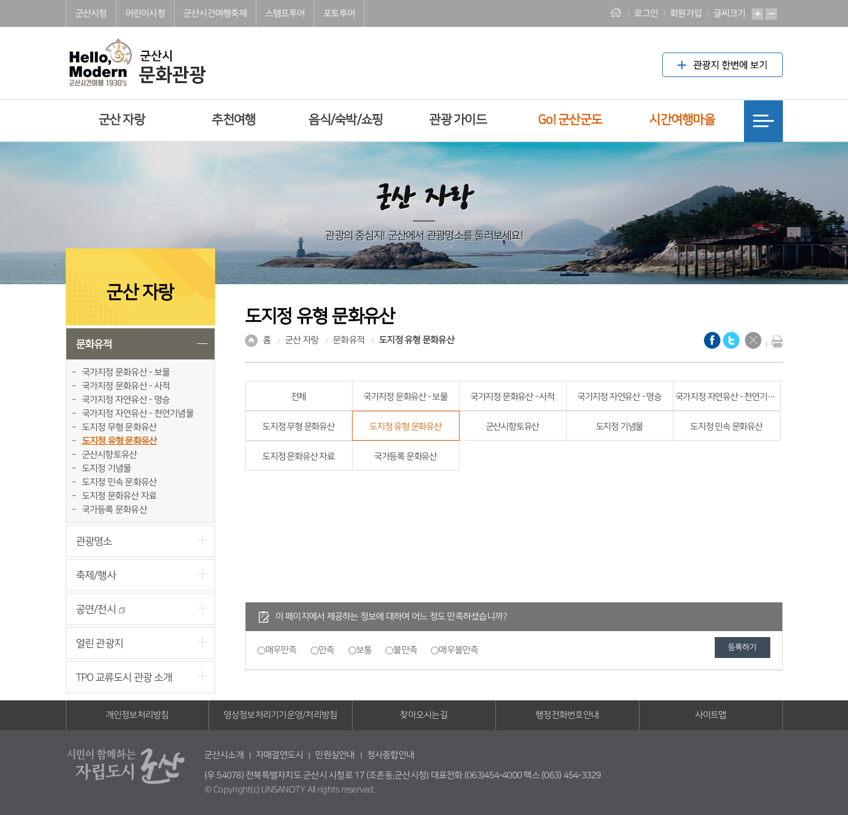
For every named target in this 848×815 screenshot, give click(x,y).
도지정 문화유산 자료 (119, 496)
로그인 (646, 13)
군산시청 (91, 13)
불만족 (405, 650)
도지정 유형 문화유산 (119, 441)
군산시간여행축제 (215, 13)
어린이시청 (145, 13)
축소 (771, 14)
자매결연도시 (280, 755)
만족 (327, 650)
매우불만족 (458, 650)
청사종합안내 (391, 755)
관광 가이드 (457, 120)
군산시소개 (224, 755)
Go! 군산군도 (570, 120)
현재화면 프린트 (774, 341)
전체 (299, 397)
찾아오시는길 (424, 715)
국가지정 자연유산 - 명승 (126, 400)
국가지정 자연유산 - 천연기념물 (138, 413)
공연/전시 (100, 609)
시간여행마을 (682, 120)
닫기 (753, 340)
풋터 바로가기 (0, 0)
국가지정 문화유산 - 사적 (126, 386)
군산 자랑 (122, 120)
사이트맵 (711, 715)
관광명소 (94, 541)
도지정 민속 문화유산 (119, 482)
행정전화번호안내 (567, 715)
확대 (757, 14)
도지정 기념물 (106, 468)
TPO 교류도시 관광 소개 (124, 677)
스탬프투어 (285, 13)
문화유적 (94, 344)
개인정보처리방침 (137, 715)
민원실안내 (334, 755)
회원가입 (686, 13)
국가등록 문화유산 (114, 510)
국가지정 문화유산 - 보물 (126, 372)
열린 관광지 (100, 643)
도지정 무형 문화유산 (119, 427)
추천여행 (233, 120)
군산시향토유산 (109, 455)
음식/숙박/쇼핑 (345, 120)
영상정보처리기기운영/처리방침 (281, 715)
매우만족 (281, 650)
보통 (364, 650)
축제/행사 (96, 575)
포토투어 (339, 13)
